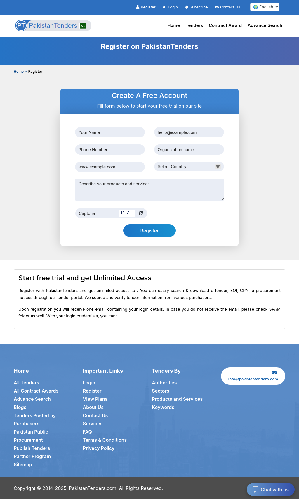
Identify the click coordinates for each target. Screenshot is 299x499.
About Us (93, 407)
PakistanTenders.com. (93, 488)
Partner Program (32, 456)
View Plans (95, 399)
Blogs (20, 407)
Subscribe (196, 7)
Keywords (163, 407)
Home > (20, 71)
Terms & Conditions (105, 440)
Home (173, 25)
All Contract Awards (36, 391)
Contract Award (225, 25)
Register (145, 7)
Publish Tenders (32, 448)
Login (170, 7)
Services (93, 424)
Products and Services (177, 399)
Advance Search (265, 25)
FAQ (87, 432)
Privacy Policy (99, 448)
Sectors (160, 391)
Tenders (194, 25)
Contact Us (227, 7)
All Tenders (26, 383)
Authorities (164, 383)
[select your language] (264, 7)
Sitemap (23, 464)
